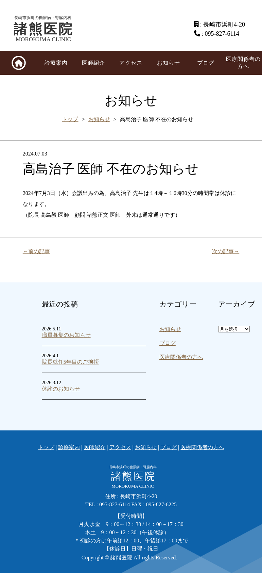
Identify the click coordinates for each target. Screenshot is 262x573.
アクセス (130, 63)
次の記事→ (225, 251)
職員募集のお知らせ (66, 335)
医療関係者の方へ (243, 62)
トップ (70, 119)
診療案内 (56, 63)
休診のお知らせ (61, 389)
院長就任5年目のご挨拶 (70, 362)
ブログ (205, 63)
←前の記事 (36, 251)
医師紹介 (93, 63)
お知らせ (168, 63)
